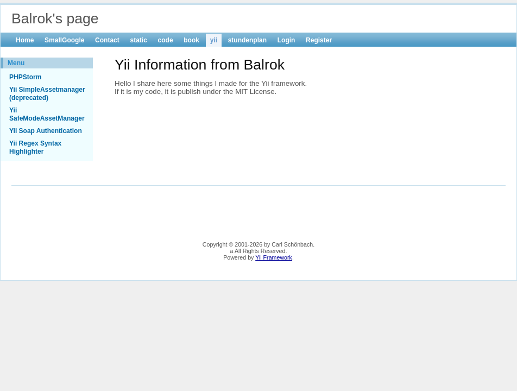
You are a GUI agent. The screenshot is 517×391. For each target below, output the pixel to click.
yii (213, 40)
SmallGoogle (64, 40)
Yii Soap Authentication (45, 131)
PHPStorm (25, 77)
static (138, 40)
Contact (107, 40)
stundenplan (247, 40)
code (165, 40)
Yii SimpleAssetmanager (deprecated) (47, 94)
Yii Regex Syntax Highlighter (35, 147)
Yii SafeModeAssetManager (47, 114)
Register (319, 40)
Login (286, 40)
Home (25, 40)
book (191, 40)
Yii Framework (273, 257)
